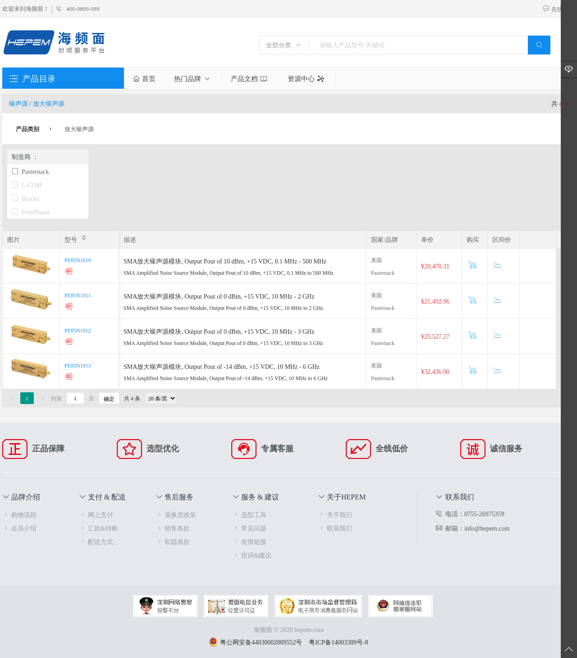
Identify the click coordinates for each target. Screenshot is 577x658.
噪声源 (18, 103)
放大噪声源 (48, 103)
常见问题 (249, 528)
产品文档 (250, 78)
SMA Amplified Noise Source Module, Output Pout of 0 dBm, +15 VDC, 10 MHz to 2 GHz (223, 307)
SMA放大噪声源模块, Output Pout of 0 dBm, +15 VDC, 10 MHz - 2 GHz (219, 296)
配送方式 (96, 541)
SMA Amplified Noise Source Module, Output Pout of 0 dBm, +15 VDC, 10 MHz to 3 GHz (223, 342)
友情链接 (249, 541)
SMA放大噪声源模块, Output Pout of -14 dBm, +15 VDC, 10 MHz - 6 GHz (222, 366)
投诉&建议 (251, 555)
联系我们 (335, 528)
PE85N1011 (77, 295)
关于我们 (335, 514)
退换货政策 (176, 514)
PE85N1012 (77, 330)
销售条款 (173, 528)
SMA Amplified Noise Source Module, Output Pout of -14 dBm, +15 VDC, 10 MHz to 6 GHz (226, 377)
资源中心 (307, 78)
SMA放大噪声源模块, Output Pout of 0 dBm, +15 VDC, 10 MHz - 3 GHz (219, 331)
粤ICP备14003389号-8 (338, 642)
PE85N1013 (77, 365)
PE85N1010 (77, 259)
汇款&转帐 (98, 528)
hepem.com (309, 629)
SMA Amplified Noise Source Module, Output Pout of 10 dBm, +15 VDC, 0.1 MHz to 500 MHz (229, 272)
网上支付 (96, 514)
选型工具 (249, 514)
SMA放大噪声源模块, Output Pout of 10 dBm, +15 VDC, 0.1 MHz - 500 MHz (225, 261)
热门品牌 (193, 78)
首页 (144, 78)
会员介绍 (19, 528)
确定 (109, 398)
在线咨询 (558, 9)
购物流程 (19, 514)
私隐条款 (173, 541)
